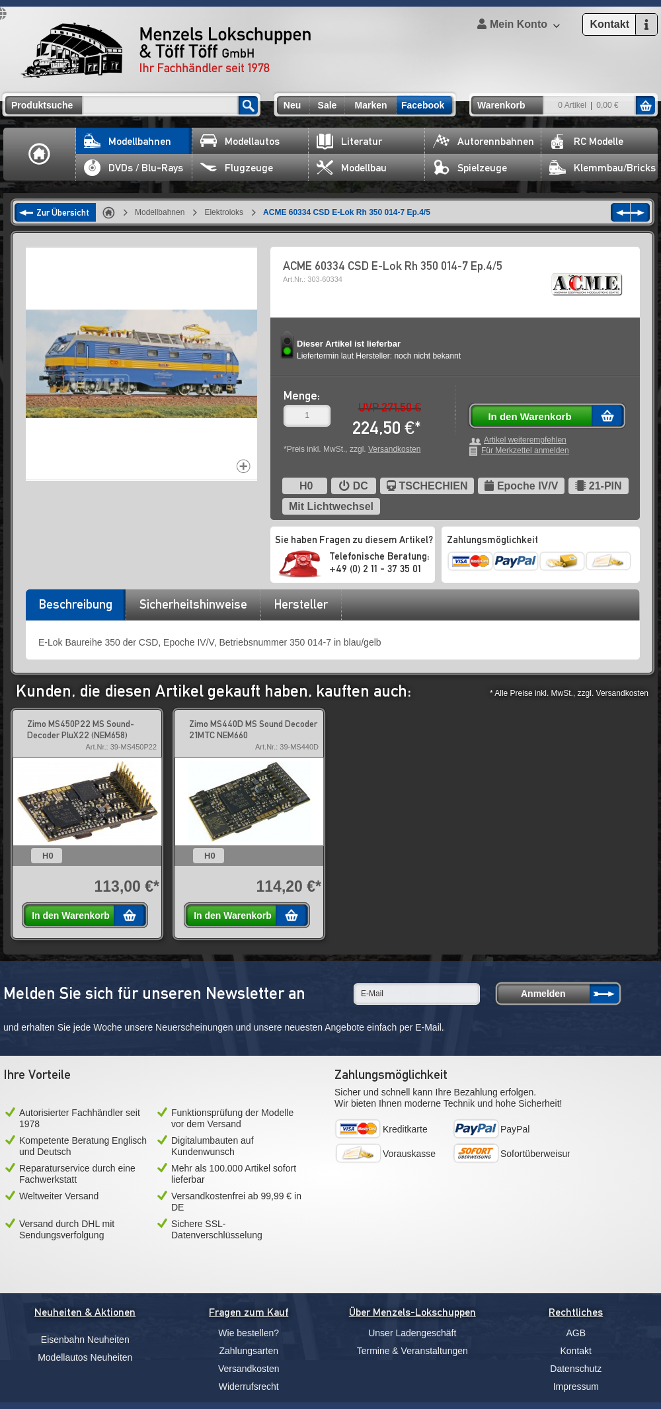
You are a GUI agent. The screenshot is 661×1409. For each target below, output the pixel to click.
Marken (370, 105)
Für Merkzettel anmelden (525, 451)
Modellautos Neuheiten (85, 1357)
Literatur (349, 141)
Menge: (302, 395)
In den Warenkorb (529, 416)
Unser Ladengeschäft (412, 1333)
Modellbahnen (127, 141)
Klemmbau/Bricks (602, 167)
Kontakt (576, 1350)
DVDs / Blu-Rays (133, 167)
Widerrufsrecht (249, 1386)
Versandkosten (394, 449)
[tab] (75, 608)
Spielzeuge (470, 167)
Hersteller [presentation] (301, 604)
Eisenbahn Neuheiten (85, 1339)
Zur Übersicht (62, 212)
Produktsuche (42, 105)
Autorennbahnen (483, 141)
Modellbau (352, 167)
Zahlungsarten (248, 1350)
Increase (244, 466)
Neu (292, 105)
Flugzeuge (236, 167)
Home (39, 154)
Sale (327, 105)
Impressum (576, 1386)
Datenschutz (576, 1368)
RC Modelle (586, 141)
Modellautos (240, 141)
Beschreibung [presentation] (75, 604)
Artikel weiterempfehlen (525, 440)
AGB (576, 1333)
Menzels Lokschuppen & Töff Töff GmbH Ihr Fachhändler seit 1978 (165, 50)
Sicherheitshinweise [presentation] (193, 604)
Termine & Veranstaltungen (412, 1350)
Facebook (422, 105)
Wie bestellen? (248, 1333)
